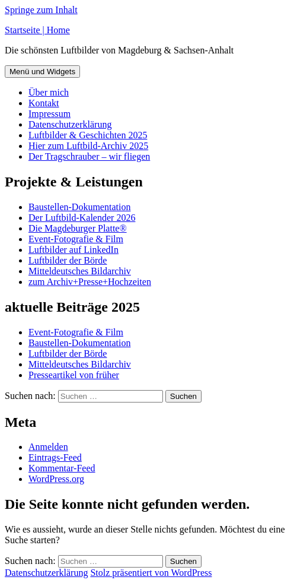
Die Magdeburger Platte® (77, 228)
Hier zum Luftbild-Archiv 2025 (88, 146)
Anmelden (48, 447)
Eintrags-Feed (55, 457)
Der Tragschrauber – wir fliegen (89, 156)
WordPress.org (56, 479)
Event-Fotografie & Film (75, 239)
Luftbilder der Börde (67, 260)
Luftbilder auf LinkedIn (73, 250)
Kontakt (43, 103)
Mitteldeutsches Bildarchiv (79, 271)
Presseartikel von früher (73, 375)
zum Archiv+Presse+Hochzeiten (89, 282)
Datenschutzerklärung (69, 124)
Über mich (48, 92)
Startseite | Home (37, 30)
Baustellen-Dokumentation (79, 207)
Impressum (49, 114)
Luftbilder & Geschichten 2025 (87, 135)
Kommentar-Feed (61, 468)
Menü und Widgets (42, 71)
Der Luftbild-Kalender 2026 (81, 218)
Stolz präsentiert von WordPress (151, 573)
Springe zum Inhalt (41, 10)
